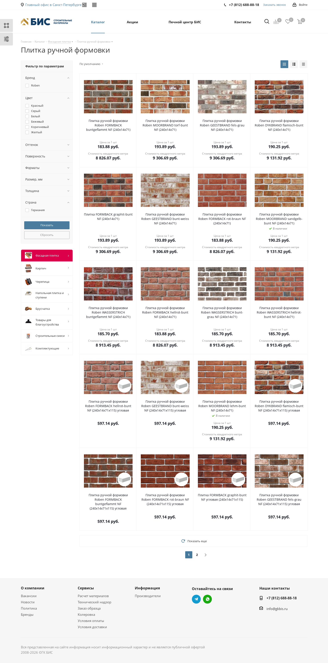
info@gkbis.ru (277, 608)
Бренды (27, 614)
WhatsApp (94, 5)
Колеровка (86, 614)
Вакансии (29, 596)
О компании (32, 588)
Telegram (196, 599)
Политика (29, 608)
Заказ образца (89, 608)
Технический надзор (94, 602)
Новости (28, 602)
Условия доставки (92, 627)
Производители (148, 596)
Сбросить (47, 235)
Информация (147, 588)
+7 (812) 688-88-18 (281, 598)
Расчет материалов (93, 596)
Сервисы (86, 588)
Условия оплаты (91, 620)
